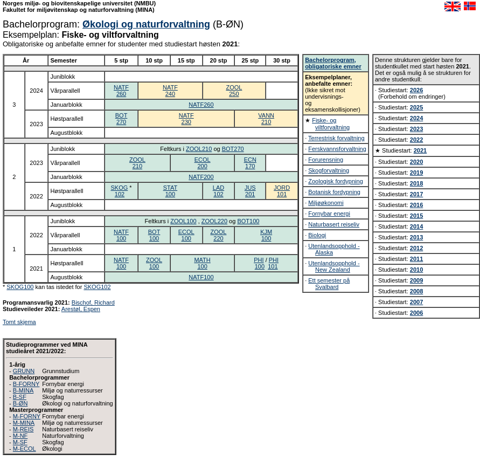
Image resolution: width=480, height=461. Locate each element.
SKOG (119, 187)
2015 (416, 215)
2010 (416, 269)
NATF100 (121, 235)
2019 (416, 172)
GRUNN (23, 371)
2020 (416, 162)
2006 (416, 312)
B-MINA (23, 390)
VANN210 (266, 118)
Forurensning (325, 159)
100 (260, 266)
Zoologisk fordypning (335, 181)
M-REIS (23, 429)
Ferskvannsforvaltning (337, 149)
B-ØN (20, 403)
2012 (416, 248)
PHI (258, 260)
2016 (416, 205)
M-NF (20, 435)
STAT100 (170, 190)
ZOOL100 (183, 221)
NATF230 (186, 118)
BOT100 (248, 221)
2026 (416, 90)
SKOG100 (19, 287)
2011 (416, 259)
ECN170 (250, 162)
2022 (416, 139)
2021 (420, 150)
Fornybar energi (329, 213)
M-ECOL (24, 448)
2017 (416, 194)
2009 (416, 280)
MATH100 (202, 263)
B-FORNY (26, 384)
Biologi (317, 235)
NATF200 (201, 177)
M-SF (20, 442)
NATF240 (170, 90)
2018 (416, 183)
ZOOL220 (214, 221)
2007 (416, 302)
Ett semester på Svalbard (329, 283)
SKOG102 (97, 287)
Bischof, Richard (93, 302)
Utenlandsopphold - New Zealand (333, 266)
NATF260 (121, 90)
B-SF (19, 397)
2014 (416, 226)
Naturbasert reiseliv (333, 224)
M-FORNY (26, 416)
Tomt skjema (19, 322)
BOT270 (121, 118)
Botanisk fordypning (334, 192)
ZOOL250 (234, 90)
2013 (416, 237)
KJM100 (266, 235)
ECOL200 (202, 162)
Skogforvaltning (328, 170)
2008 (416, 291)
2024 (416, 118)
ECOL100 (186, 235)
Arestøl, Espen (80, 309)
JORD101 (282, 190)
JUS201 (250, 190)
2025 (416, 107)
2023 (416, 129)
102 (119, 194)
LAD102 (218, 190)
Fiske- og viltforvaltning (331, 123)
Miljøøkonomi (325, 202)
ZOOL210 (199, 149)
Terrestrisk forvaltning (336, 138)
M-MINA (23, 422)
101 (272, 266)
